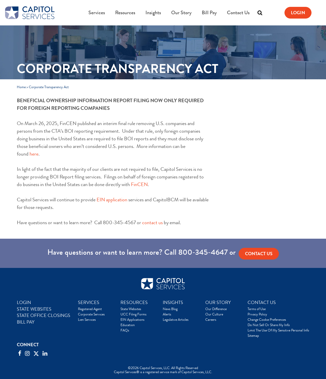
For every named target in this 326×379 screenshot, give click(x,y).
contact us (152, 222)
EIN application (112, 199)
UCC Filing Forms (133, 314)
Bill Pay (209, 12)
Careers (210, 319)
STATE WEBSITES (34, 309)
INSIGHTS (173, 302)
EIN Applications (132, 319)
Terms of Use (257, 308)
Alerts (167, 314)
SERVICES (88, 302)
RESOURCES (134, 302)
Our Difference (216, 308)
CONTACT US (262, 302)
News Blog (170, 308)
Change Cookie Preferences (267, 319)
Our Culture (214, 314)
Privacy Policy (257, 314)
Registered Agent (90, 308)
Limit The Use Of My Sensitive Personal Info (278, 330)
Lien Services (87, 319)
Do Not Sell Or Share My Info (269, 324)
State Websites (130, 308)
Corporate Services (91, 314)
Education (127, 324)
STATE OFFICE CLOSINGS (43, 315)
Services (96, 12)
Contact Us (238, 12)
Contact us (259, 253)
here (34, 154)
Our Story (181, 12)
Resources (125, 12)
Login (298, 12)
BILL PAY (25, 322)
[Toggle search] (260, 13)
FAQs (124, 330)
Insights (153, 12)
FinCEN (139, 184)
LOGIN (24, 302)
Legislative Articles (175, 319)
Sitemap (253, 335)
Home (21, 86)
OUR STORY (218, 302)
